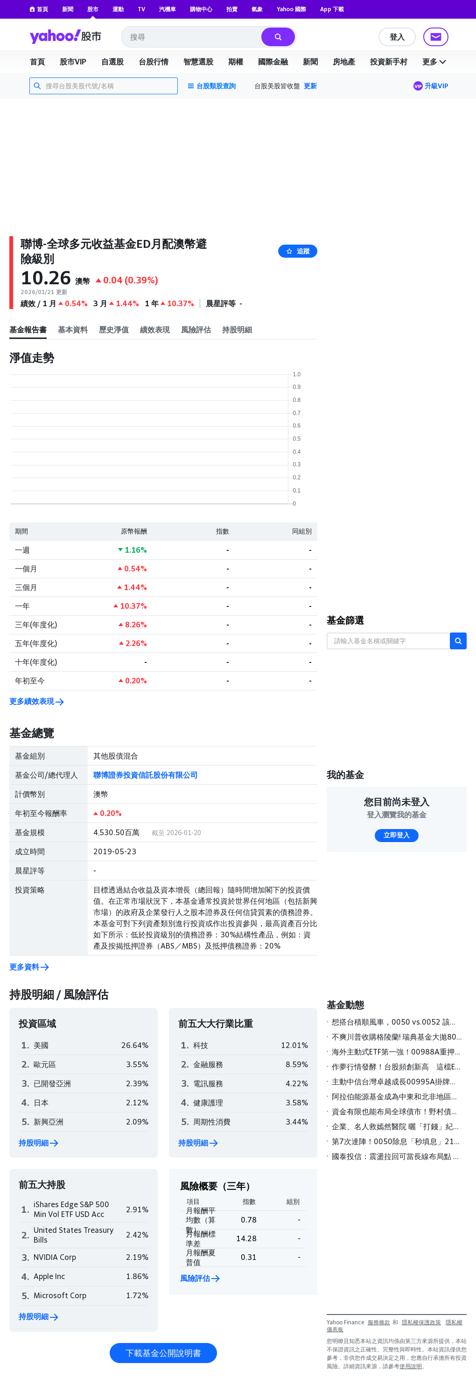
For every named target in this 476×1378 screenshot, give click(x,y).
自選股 (112, 61)
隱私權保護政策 (421, 1322)
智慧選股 (198, 61)
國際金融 (273, 61)
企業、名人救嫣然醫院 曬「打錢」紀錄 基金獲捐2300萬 (397, 1126)
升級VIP (436, 86)
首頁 (38, 9)
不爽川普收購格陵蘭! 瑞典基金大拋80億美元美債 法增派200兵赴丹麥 (397, 1036)
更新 (310, 86)
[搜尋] (278, 37)
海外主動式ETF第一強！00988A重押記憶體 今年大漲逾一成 (397, 1051)
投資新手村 (388, 61)
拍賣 (232, 9)
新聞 (67, 9)
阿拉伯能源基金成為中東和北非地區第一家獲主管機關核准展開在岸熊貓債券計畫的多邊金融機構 (397, 1096)
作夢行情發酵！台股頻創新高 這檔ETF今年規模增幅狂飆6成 (397, 1066)
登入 (397, 37)
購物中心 (201, 9)
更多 (435, 61)
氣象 (257, 9)
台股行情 (153, 61)
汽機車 (167, 9)
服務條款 (379, 1322)
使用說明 (410, 1366)
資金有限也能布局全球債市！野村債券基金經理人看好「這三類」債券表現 (397, 1111)
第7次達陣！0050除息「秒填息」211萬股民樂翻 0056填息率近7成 (397, 1141)
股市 (92, 9)
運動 (118, 9)
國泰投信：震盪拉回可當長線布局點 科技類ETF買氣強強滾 (397, 1156)
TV (141, 9)
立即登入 (397, 835)
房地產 (344, 61)
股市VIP (73, 61)
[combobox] (192, 37)
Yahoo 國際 (291, 9)
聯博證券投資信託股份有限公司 (145, 775)
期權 (235, 61)
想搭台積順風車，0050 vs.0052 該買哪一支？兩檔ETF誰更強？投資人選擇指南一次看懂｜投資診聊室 (397, 1021)
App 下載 (332, 9)
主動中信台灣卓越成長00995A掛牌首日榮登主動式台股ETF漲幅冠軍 (397, 1081)
